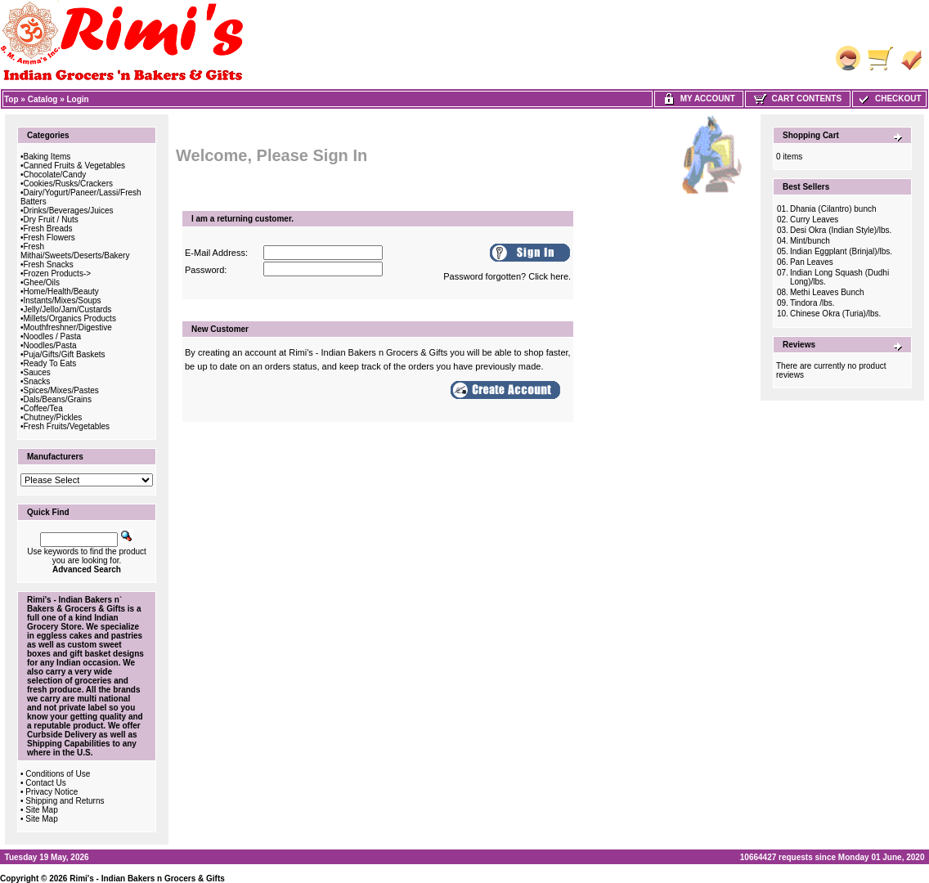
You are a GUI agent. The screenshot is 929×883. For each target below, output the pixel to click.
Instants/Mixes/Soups (62, 300)
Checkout (889, 98)
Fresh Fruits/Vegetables (67, 426)
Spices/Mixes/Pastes (61, 390)
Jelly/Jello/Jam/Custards (68, 309)
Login (78, 99)
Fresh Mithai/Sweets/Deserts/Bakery (74, 251)
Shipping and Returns (64, 800)
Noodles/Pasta (50, 345)
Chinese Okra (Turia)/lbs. (835, 313)
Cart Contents (797, 98)
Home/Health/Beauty (61, 291)
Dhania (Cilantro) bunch (833, 208)
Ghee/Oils (42, 282)
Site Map (41, 809)
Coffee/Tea (43, 408)
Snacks (37, 381)
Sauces (37, 372)
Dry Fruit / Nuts (51, 219)
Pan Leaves (811, 262)
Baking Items (47, 156)
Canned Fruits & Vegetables (75, 165)
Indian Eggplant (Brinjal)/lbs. (841, 251)
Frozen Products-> (58, 273)
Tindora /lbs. (812, 302)
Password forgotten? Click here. (507, 276)
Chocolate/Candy (55, 174)
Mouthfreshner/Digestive (68, 327)
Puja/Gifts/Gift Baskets (64, 354)
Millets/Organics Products (70, 318)
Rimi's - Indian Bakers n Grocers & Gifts (147, 878)
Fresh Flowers (49, 237)
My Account (698, 98)
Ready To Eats (50, 363)
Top (11, 99)
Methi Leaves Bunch (827, 292)
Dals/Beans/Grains (58, 399)
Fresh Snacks (49, 264)
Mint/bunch (810, 240)
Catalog (43, 99)
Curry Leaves (814, 219)
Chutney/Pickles (53, 417)
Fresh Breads (48, 228)
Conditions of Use (57, 773)
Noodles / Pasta (53, 336)
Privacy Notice (51, 791)
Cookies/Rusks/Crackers (68, 183)
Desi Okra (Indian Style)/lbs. (841, 230)
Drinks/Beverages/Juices (69, 210)
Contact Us (45, 782)
